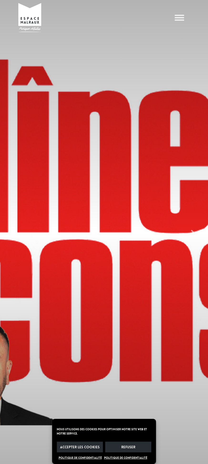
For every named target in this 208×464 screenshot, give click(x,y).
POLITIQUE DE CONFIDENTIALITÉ (80, 458)
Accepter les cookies (80, 447)
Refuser (128, 447)
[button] (15, 232)
